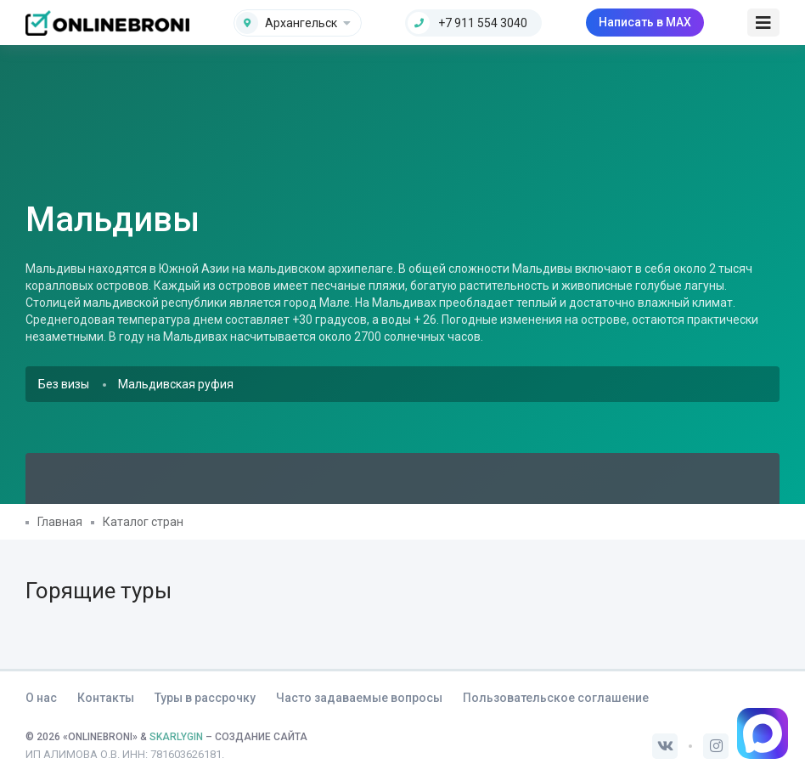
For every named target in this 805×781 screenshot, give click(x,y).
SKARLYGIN (176, 737)
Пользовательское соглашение (556, 698)
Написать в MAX (645, 22)
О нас (41, 698)
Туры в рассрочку (205, 698)
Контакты (105, 698)
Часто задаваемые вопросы (359, 698)
